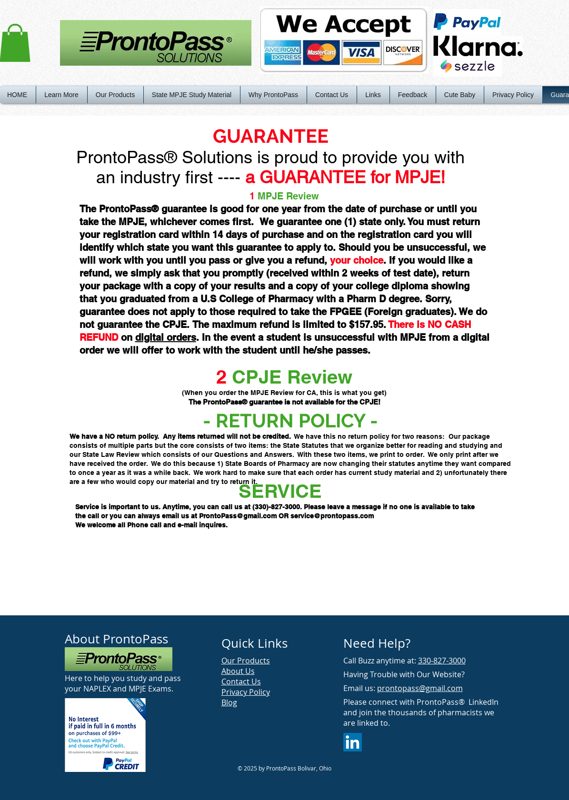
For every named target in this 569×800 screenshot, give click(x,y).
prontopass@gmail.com (420, 688)
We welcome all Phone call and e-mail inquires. (151, 525)
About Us (238, 671)
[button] (62, 94)
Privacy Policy (245, 692)
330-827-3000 (442, 660)
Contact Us (241, 681)
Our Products (245, 660)
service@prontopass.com (332, 516)
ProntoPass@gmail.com (238, 516)
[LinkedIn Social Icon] (352, 742)
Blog (229, 702)
